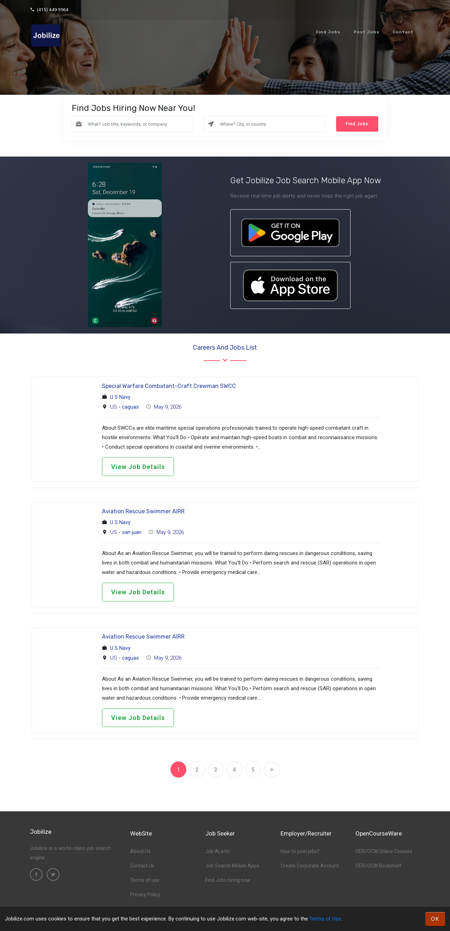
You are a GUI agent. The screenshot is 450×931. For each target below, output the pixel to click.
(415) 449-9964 (49, 9)
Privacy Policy (145, 894)
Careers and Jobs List (225, 347)
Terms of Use (325, 919)
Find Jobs (328, 31)
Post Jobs (366, 31)
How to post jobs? (300, 851)
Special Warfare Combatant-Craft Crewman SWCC (169, 386)
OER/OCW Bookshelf (378, 866)
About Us (140, 851)
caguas (130, 407)
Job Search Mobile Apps (232, 866)
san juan (131, 532)
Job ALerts (217, 851)
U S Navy (120, 397)
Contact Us (142, 866)
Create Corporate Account (310, 866)
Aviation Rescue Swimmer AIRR (143, 511)
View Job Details (138, 466)
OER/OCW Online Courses (383, 851)
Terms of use (145, 880)
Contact (403, 31)
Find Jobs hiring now (227, 880)
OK (435, 919)
